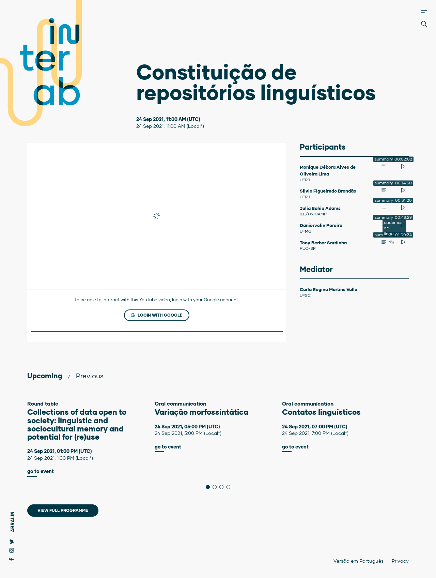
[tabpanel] (91, 439)
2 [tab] (216, 487)
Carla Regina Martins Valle (328, 289)
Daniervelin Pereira (321, 225)
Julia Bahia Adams (320, 208)
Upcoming (44, 375)
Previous (90, 375)
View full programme (62, 510)
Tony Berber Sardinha (323, 242)
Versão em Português (358, 561)
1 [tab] (209, 487)
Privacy (400, 561)
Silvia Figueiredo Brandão (328, 191)
